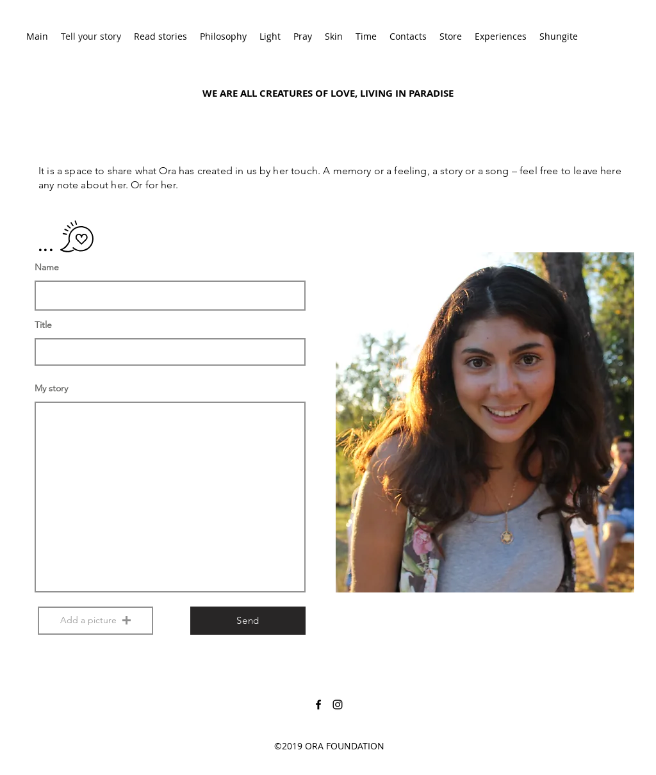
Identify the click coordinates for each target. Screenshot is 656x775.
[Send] (248, 621)
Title (43, 324)
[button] (95, 621)
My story (51, 388)
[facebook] (318, 704)
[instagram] (337, 704)
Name (47, 267)
